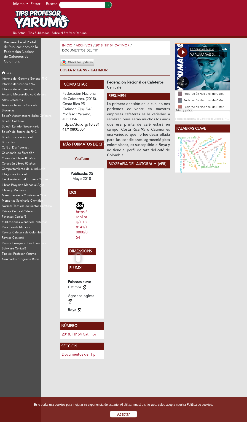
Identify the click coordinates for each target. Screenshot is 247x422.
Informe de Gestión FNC (18, 84)
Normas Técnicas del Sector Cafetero (21, 206)
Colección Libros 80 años (19, 158)
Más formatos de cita (83, 144)
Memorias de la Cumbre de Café (21, 195)
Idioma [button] (19, 4)
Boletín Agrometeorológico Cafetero (21, 115)
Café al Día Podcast (15, 147)
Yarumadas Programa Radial (21, 259)
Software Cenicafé (14, 248)
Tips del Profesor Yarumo (19, 253)
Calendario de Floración (18, 152)
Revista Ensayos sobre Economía (21, 243)
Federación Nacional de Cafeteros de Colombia (199, 119)
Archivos (84, 45)
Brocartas (8, 142)
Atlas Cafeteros (12, 100)
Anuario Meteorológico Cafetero (21, 94)
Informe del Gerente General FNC (21, 78)
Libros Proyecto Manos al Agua (21, 185)
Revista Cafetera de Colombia (21, 232)
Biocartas (8, 110)
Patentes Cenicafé (14, 216)
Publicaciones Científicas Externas (21, 222)
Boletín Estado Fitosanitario (21, 126)
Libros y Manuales (14, 190)
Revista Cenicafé (13, 237)
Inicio (7, 73)
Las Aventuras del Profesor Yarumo (21, 179)
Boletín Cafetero (13, 121)
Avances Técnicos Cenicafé (19, 105)
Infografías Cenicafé (15, 174)
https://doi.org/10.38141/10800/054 (82, 225)
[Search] (82, 5)
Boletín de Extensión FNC (19, 131)
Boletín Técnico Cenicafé (18, 137)
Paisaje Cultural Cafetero (18, 211)
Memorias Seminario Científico (21, 200)
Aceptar (123, 414)
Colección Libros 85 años (19, 163)
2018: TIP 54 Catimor (112, 45)
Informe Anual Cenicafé (17, 89)
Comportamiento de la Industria (21, 169)
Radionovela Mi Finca (16, 227)
